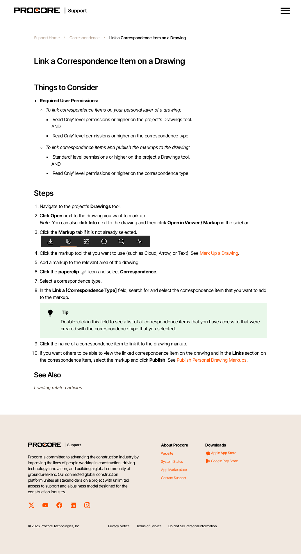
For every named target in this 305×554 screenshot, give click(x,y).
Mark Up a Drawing (219, 253)
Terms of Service (148, 526)
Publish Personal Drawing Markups (212, 360)
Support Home (47, 37)
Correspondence (84, 37)
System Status (172, 461)
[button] (285, 11)
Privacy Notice (118, 526)
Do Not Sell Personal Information (192, 526)
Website (167, 453)
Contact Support (173, 478)
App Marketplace (174, 469)
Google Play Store (221, 461)
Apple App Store (220, 453)
